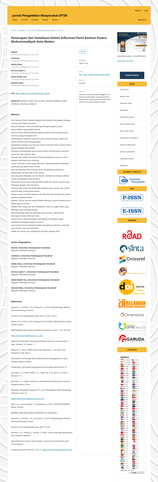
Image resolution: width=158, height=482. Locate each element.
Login (146, 10)
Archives (35, 20)
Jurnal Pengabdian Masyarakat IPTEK (39, 15)
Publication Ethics (127, 117)
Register (138, 10)
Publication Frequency (129, 138)
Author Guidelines (127, 152)
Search (45, 20)
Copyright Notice (127, 158)
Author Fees (125, 96)
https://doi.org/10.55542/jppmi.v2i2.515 (27, 398)
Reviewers (124, 110)
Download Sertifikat (125, 61)
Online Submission (128, 145)
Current (24, 20)
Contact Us (124, 89)
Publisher (124, 165)
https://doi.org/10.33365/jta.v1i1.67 (57, 450)
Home (14, 20)
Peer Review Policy (127, 124)
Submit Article (132, 75)
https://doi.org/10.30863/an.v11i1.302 (27, 335)
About (55, 20)
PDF (84, 51)
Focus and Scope (127, 131)
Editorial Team (126, 103)
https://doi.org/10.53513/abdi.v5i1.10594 (32, 93)
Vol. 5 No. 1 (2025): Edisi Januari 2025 (41, 30)
